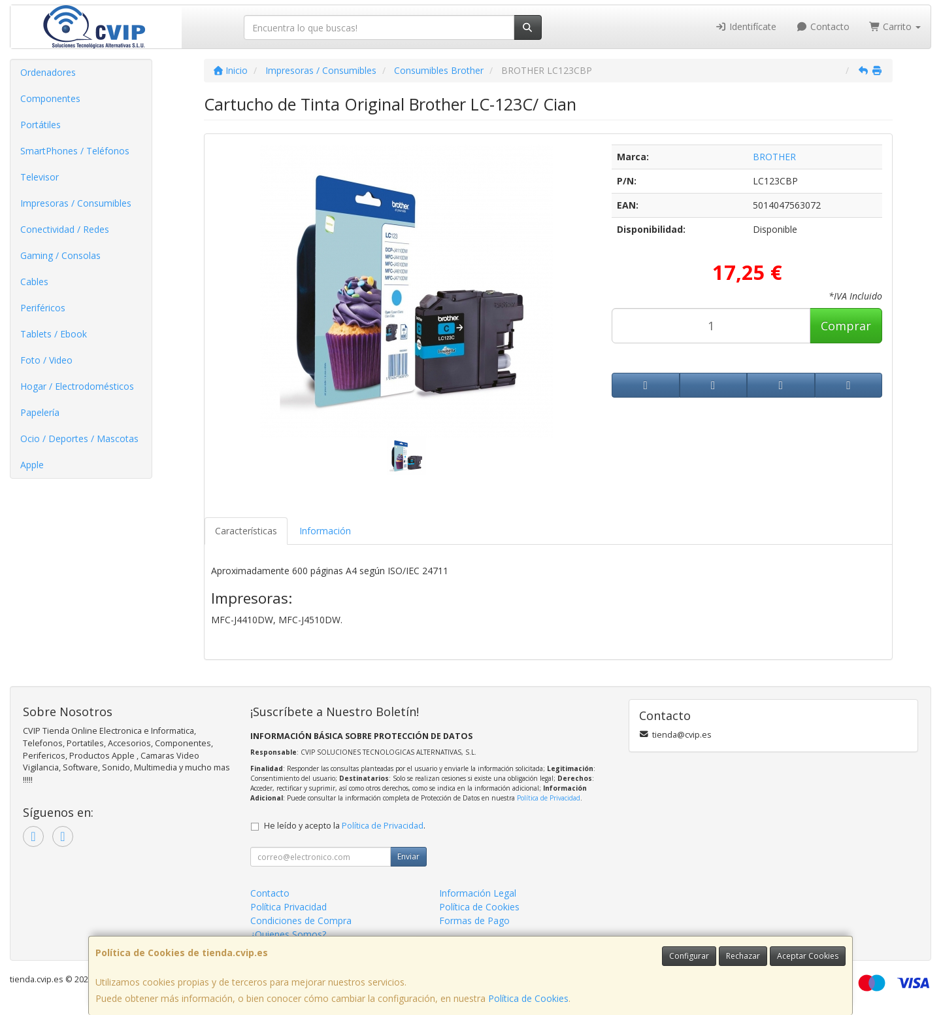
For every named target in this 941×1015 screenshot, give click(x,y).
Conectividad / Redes (64, 229)
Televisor (39, 177)
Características (246, 531)
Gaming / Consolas (60, 255)
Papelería (39, 412)
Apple (32, 464)
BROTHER (774, 156)
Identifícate (746, 26)
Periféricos (42, 307)
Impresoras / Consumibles (75, 203)
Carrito (895, 26)
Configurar (689, 955)
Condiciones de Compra (301, 920)
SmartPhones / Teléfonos (74, 151)
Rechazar (743, 955)
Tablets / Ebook (53, 334)
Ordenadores (48, 72)
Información (325, 531)
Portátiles (40, 124)
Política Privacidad (288, 907)
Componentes (50, 98)
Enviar (408, 856)
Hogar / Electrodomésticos (77, 386)
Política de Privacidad (548, 797)
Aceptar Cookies (807, 955)
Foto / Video (46, 360)
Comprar (846, 326)
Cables (34, 281)
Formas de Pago (474, 920)
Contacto (823, 26)
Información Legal (477, 893)
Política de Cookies (528, 998)
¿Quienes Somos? (288, 934)
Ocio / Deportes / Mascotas (79, 438)
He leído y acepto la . (344, 825)
